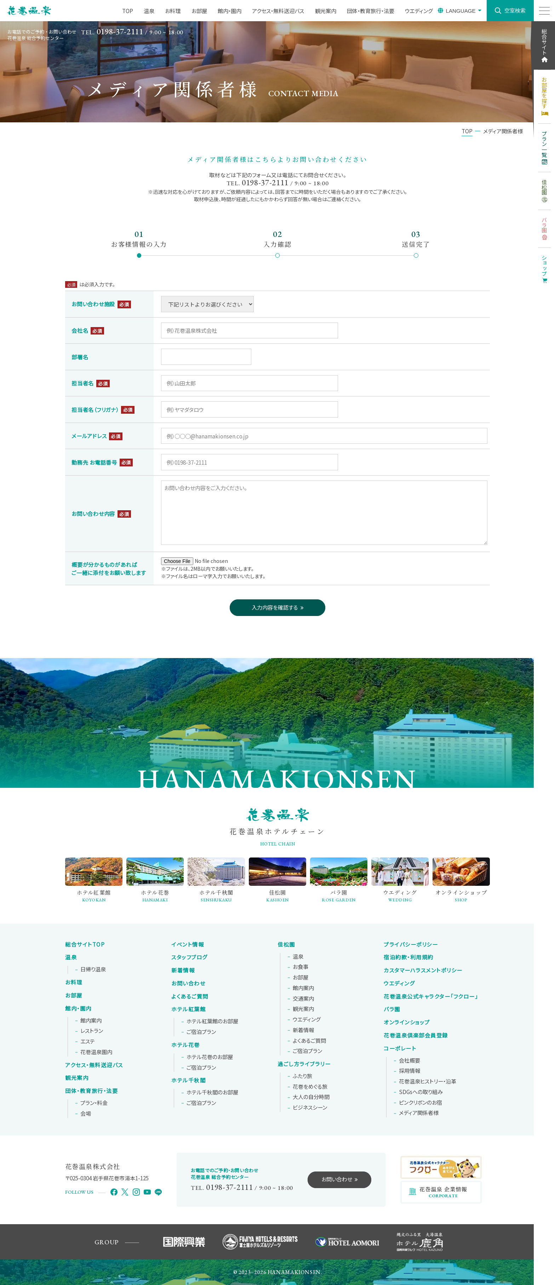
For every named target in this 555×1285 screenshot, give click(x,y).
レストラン (91, 1030)
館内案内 (91, 1020)
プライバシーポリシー (411, 944)
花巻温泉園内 (96, 1052)
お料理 (73, 982)
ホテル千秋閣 (188, 1080)
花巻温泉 (431, 996)
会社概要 (409, 1060)
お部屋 (73, 995)
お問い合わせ (188, 983)
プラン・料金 (94, 1102)
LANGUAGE (460, 11)
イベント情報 (187, 944)
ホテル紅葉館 (188, 1009)
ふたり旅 (302, 1076)
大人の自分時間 (311, 1096)
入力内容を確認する (275, 607)
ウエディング (307, 1019)
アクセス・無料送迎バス (94, 1065)
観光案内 (76, 1077)
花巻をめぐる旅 (310, 1086)
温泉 (71, 957)
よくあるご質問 (189, 996)
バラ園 (392, 1009)
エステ (87, 1041)
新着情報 (183, 970)
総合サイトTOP (85, 944)
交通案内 (303, 998)
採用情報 (409, 1070)
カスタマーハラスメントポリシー (423, 970)
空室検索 (515, 10)
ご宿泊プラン (201, 1031)
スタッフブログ (189, 957)
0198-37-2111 (120, 32)
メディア (419, 1112)
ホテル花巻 (185, 1044)
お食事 (300, 966)
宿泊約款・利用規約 (409, 957)
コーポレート (400, 1048)
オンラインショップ (407, 1022)
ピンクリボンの (420, 1102)
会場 (85, 1113)
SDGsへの (421, 1091)
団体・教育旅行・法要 (91, 1090)
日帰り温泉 (93, 969)
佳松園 (286, 944)
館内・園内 (78, 1008)
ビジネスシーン (310, 1107)
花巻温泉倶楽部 (416, 1035)
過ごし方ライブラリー (304, 1064)
